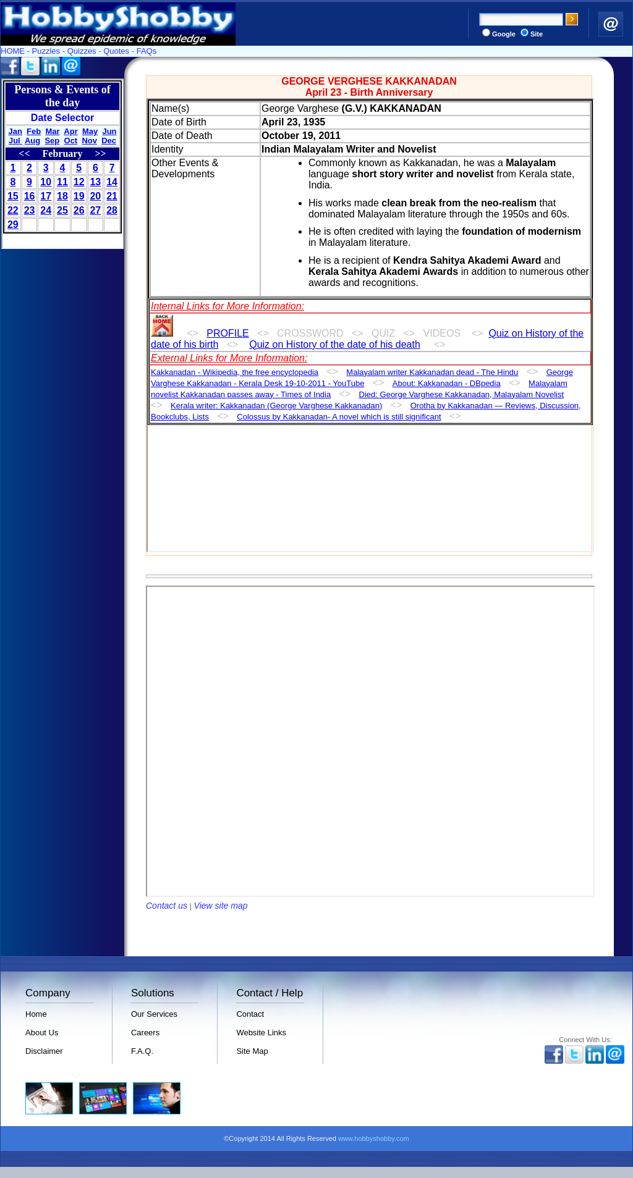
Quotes (116, 51)
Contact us (166, 906)
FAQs (147, 51)
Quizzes (81, 51)
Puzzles (46, 51)
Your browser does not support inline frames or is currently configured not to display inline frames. (62, 163)
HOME (13, 51)
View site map (221, 906)
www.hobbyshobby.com (373, 1138)
